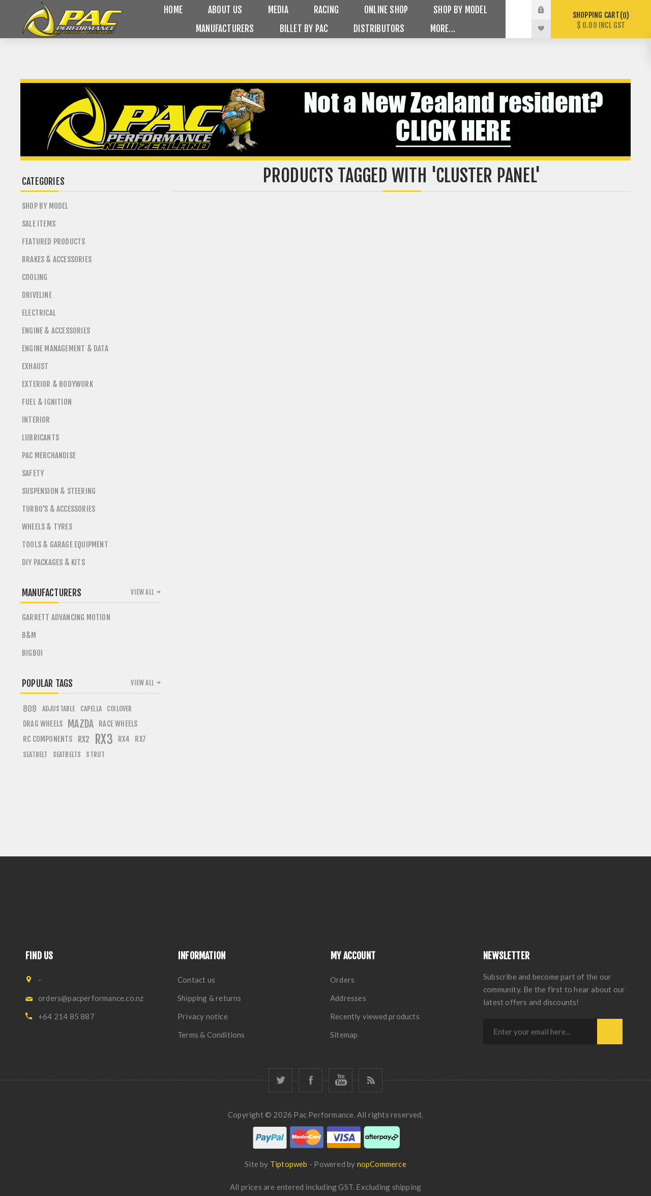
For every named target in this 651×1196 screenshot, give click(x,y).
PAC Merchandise (49, 455)
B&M (29, 635)
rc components (48, 739)
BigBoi (32, 653)
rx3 (104, 739)
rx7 (140, 739)
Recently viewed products (375, 1016)
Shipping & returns (209, 998)
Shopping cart (600, 20)
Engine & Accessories (56, 331)
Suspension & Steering (59, 491)
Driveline (37, 295)
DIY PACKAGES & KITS (53, 562)
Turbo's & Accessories (58, 509)
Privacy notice (202, 1016)
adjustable (58, 708)
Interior (36, 420)
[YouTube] (340, 1080)
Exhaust (35, 366)
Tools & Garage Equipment (65, 544)
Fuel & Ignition (47, 402)
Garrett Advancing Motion (66, 617)
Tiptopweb (289, 1164)
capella (91, 708)
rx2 (84, 739)
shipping (407, 1186)
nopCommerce (381, 1164)
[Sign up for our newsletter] (540, 1031)
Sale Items (38, 224)
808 (30, 709)
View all (142, 592)
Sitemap (344, 1034)
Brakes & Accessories (57, 259)
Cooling (34, 277)
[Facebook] (310, 1080)
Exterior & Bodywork (57, 384)
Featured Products (53, 241)
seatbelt (35, 754)
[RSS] (370, 1080)
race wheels (118, 724)
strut (95, 754)
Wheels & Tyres (47, 527)
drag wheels (43, 724)
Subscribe (610, 1031)
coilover (119, 708)
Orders (342, 979)
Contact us (196, 979)
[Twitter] (280, 1080)
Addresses (348, 998)
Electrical (39, 313)
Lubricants (40, 437)
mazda (81, 724)
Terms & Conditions (211, 1034)
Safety (33, 473)
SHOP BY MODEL (45, 206)
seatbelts (67, 754)
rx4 (124, 739)
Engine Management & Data (65, 348)
